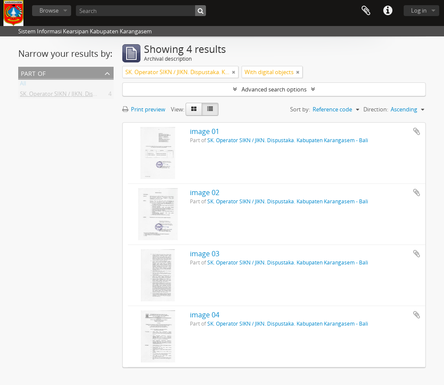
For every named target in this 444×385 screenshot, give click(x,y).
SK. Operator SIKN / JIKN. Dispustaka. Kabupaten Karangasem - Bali (106, 95)
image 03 (204, 253)
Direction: (375, 109)
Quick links (387, 11)
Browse (49, 10)
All (23, 85)
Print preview (143, 109)
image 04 (204, 315)
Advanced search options (274, 89)
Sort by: (300, 109)
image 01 (204, 131)
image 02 (204, 192)
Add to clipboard (416, 131)
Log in (419, 10)
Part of (33, 72)
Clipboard (366, 11)
